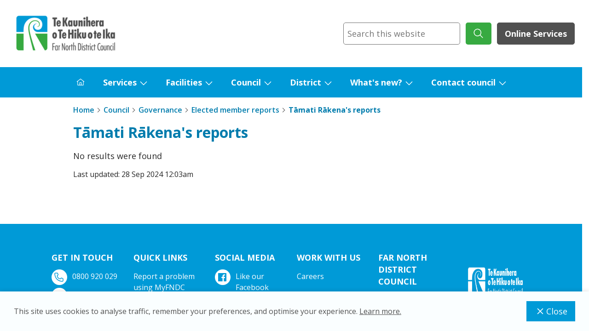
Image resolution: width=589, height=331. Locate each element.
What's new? (376, 82)
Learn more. (380, 311)
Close (550, 311)
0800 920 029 (85, 276)
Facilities (184, 82)
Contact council (463, 82)
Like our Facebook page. (243, 287)
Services (120, 82)
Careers (310, 276)
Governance (160, 110)
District (305, 82)
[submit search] (478, 34)
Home (83, 110)
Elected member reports (235, 110)
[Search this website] (401, 34)
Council (246, 82)
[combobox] (401, 34)
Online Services (536, 33)
